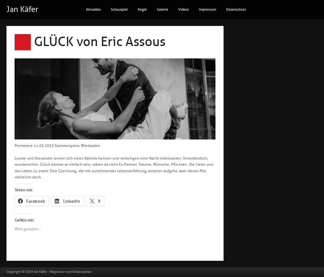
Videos (183, 9)
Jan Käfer (22, 9)
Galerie (162, 9)
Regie (142, 9)
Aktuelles (93, 9)
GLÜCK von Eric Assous (100, 42)
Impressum (207, 9)
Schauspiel (119, 9)
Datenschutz (236, 9)
